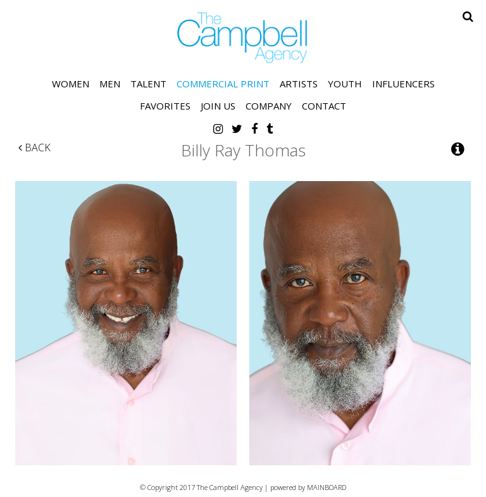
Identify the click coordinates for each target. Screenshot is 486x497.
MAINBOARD (326, 487)
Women (70, 83)
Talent (148, 83)
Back (34, 147)
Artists (299, 83)
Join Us (218, 105)
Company (269, 105)
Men (109, 83)
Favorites (165, 105)
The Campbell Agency (243, 38)
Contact (324, 105)
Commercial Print (223, 83)
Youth (345, 83)
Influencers (403, 83)
